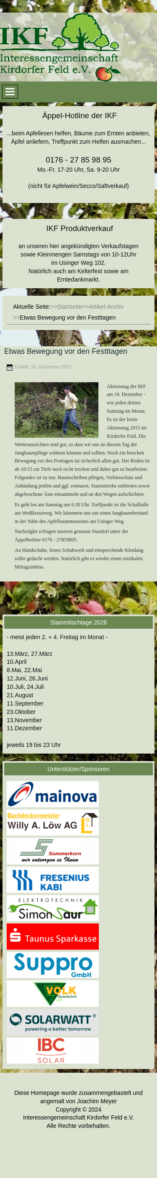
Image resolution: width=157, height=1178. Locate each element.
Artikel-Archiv (106, 306)
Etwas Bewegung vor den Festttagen (65, 351)
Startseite (69, 306)
